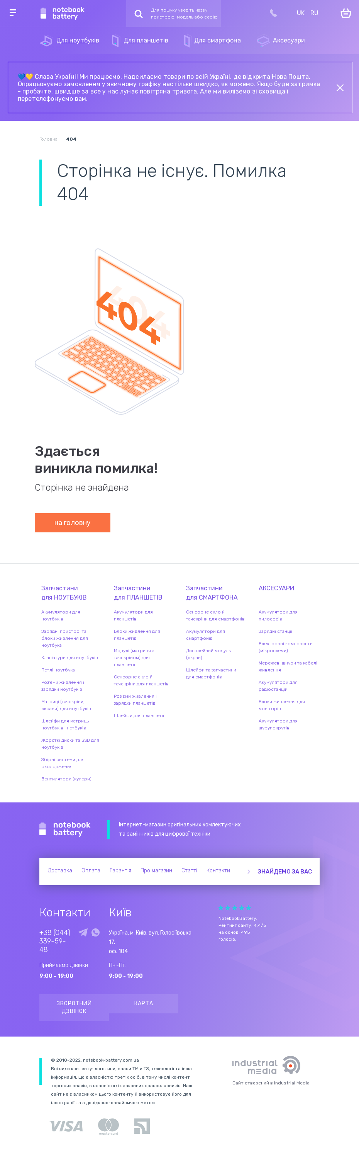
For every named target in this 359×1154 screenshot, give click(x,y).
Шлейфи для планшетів (140, 715)
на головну (72, 522)
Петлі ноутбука (58, 670)
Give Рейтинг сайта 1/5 (220, 907)
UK (301, 13)
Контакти (218, 870)
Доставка (60, 870)
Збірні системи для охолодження (63, 763)
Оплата (90, 870)
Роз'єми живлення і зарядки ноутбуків (62, 686)
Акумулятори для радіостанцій (278, 686)
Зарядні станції (275, 631)
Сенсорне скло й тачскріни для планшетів (141, 680)
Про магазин (156, 870)
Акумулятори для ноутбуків (60, 615)
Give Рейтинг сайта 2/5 (227, 907)
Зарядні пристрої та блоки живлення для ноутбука (64, 638)
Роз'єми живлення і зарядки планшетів (135, 699)
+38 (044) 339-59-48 (54, 941)
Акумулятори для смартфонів (205, 635)
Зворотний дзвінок (74, 1007)
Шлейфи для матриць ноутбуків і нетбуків (65, 724)
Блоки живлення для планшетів (137, 635)
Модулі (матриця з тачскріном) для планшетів (134, 657)
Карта (143, 1003)
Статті (189, 870)
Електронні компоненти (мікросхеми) (286, 647)
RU (314, 13)
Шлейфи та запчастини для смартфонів (211, 673)
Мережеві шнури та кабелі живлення (288, 666)
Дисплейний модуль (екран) (208, 654)
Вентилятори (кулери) (66, 779)
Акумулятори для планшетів (133, 615)
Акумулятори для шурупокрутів (278, 724)
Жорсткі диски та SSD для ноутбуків (70, 744)
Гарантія (120, 870)
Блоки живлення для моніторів (282, 705)
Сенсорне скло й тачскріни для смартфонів (215, 615)
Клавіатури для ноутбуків (69, 657)
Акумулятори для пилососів (278, 615)
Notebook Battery (65, 829)
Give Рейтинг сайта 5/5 (248, 907)
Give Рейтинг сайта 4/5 (241, 907)
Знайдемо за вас (285, 871)
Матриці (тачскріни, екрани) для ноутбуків (66, 705)
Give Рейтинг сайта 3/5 (234, 907)
